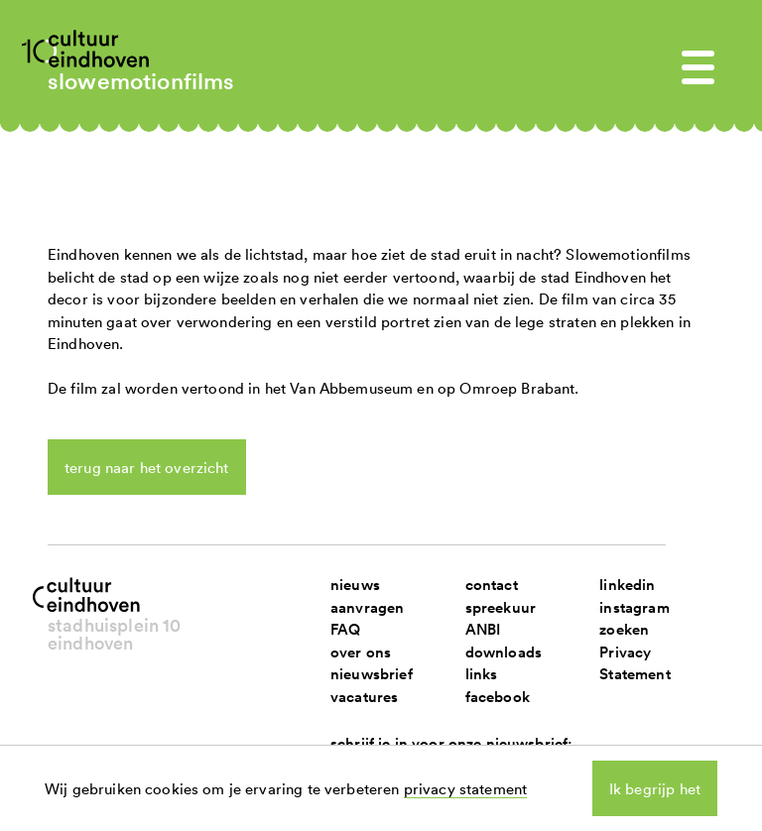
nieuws (355, 584)
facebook (497, 696)
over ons (360, 652)
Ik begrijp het (654, 788)
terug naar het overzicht (146, 467)
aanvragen (367, 607)
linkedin (627, 584)
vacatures (364, 696)
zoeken (624, 629)
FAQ (345, 629)
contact (491, 584)
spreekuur (500, 607)
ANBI (483, 629)
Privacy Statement (634, 663)
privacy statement (466, 788)
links (481, 673)
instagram (634, 607)
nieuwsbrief (371, 673)
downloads (503, 652)
